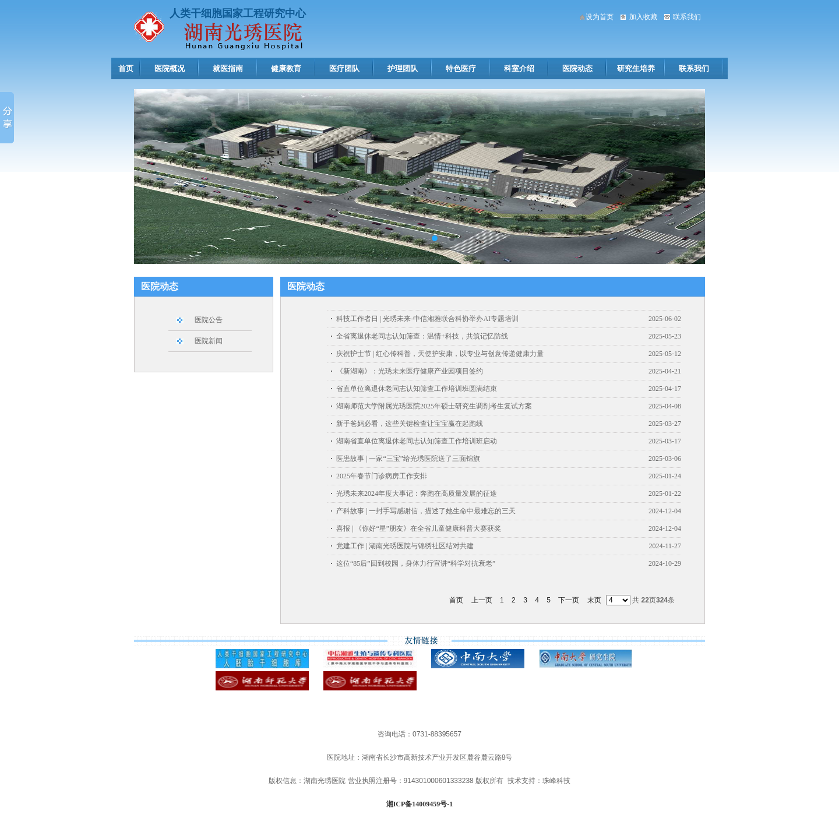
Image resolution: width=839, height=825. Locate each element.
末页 (594, 600)
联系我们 (687, 17)
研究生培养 (636, 68)
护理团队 (402, 68)
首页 (125, 68)
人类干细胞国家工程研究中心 (238, 13)
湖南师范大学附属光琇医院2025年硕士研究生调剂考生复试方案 (434, 406)
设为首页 (600, 17)
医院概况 (169, 68)
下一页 (568, 600)
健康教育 (286, 68)
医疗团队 (344, 68)
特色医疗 (461, 68)
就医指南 (228, 68)
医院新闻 (209, 341)
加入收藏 (643, 17)
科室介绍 (519, 68)
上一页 (481, 600)
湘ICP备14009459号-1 (419, 804)
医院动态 (577, 68)
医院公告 (209, 320)
